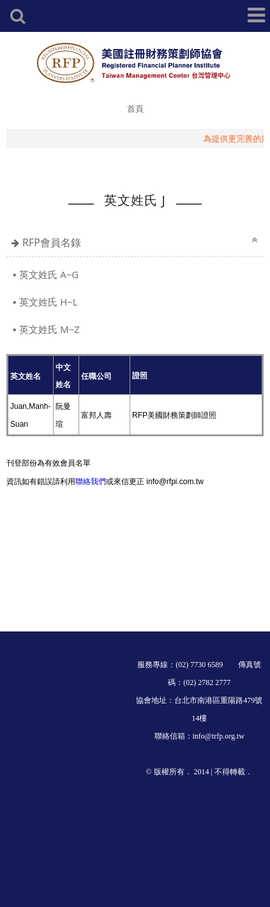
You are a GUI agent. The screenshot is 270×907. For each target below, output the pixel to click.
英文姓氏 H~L (48, 301)
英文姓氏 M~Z (49, 329)
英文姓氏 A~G (49, 274)
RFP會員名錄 (51, 242)
